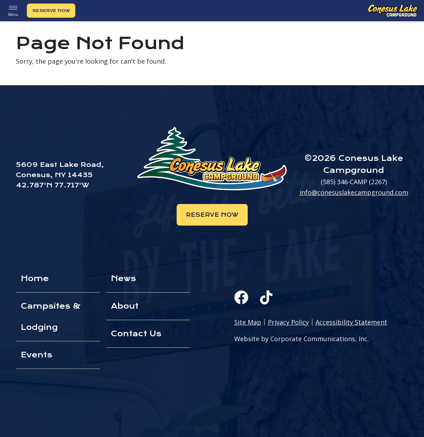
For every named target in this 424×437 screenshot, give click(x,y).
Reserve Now (51, 10)
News (123, 278)
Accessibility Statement (351, 322)
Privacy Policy (288, 322)
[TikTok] (266, 297)
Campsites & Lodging (51, 317)
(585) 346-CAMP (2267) (354, 181)
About (125, 306)
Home (35, 278)
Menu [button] (13, 10)
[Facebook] (241, 297)
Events (36, 354)
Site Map (247, 322)
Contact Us (136, 333)
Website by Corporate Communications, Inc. (301, 338)
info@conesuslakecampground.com (354, 192)
